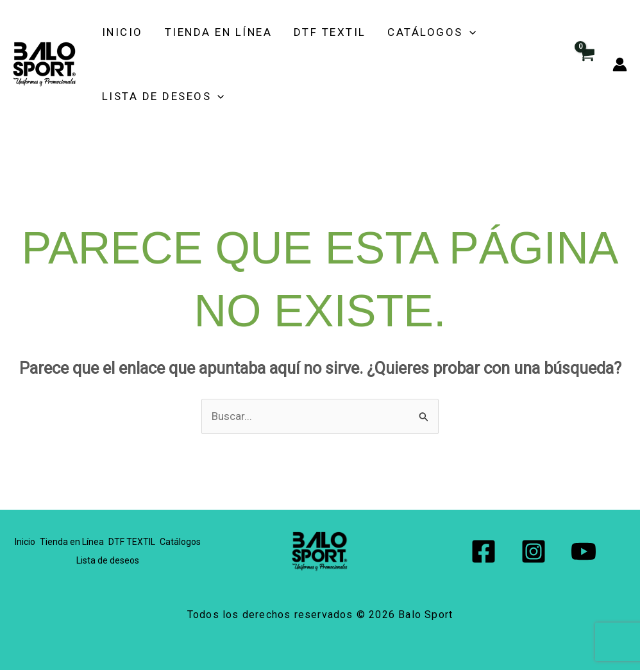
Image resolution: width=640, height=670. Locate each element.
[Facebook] (483, 551)
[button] (443, 32)
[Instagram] (533, 551)
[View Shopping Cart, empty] (586, 64)
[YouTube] (583, 551)
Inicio (121, 32)
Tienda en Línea (209, 32)
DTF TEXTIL (312, 32)
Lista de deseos (162, 96)
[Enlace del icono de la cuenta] (619, 64)
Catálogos (406, 32)
